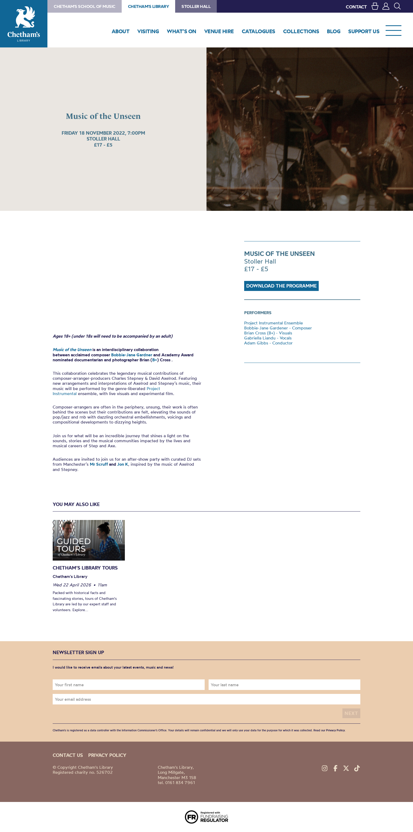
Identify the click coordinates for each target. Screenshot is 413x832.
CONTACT (356, 6)
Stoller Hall (195, 6)
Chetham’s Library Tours (85, 568)
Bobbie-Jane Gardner (131, 354)
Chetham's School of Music (84, 6)
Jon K (122, 464)
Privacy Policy (335, 730)
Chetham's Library (23, 23)
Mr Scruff (99, 464)
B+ (154, 359)
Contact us (68, 755)
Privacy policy (107, 755)
